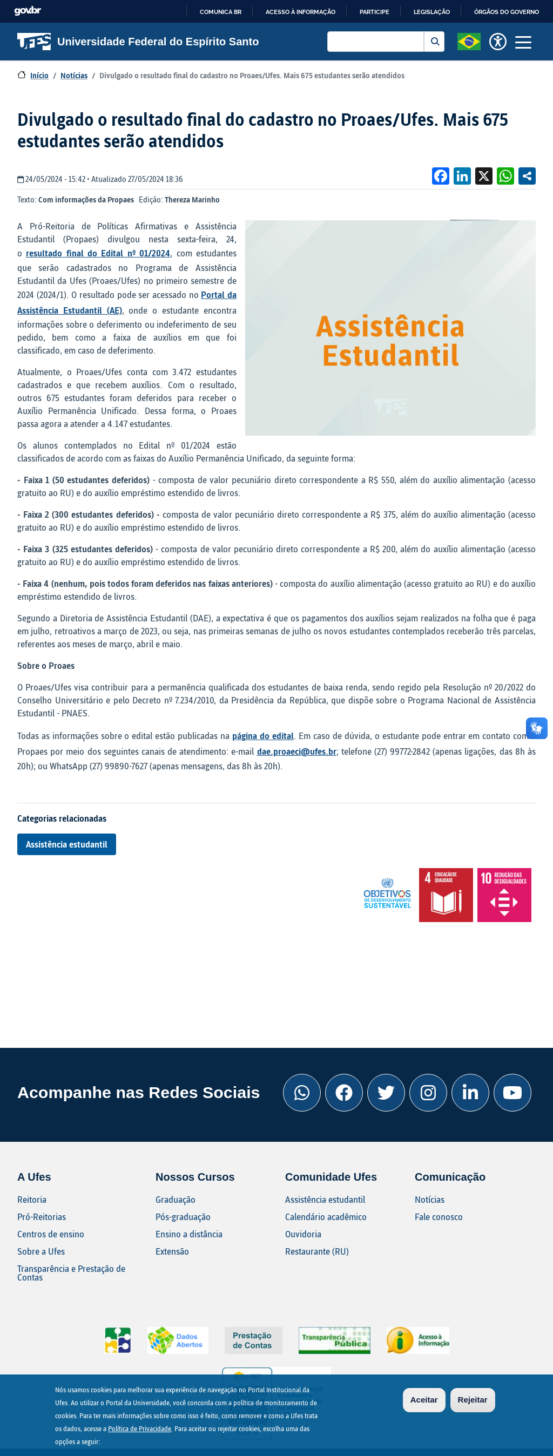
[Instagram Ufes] (428, 1092)
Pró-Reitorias (41, 1216)
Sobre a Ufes (41, 1251)
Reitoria (31, 1199)
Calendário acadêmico (326, 1216)
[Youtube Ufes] (512, 1092)
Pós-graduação (183, 1216)
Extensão (172, 1251)
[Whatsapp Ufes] (301, 1092)
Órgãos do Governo (506, 12)
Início (39, 75)
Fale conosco (439, 1216)
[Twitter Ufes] (386, 1092)
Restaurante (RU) (317, 1251)
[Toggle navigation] (523, 41)
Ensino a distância (189, 1234)
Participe (374, 12)
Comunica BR (220, 12)
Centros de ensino (50, 1234)
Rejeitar (473, 1401)
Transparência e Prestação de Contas (71, 1273)
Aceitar (424, 1401)
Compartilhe (527, 176)
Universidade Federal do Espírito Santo (138, 41)
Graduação (175, 1199)
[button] (469, 40)
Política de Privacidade (139, 1430)
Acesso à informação (300, 12)
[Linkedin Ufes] (470, 1092)
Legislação (432, 12)
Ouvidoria (303, 1234)
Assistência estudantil (66, 844)
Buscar (434, 41)
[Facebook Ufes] (344, 1092)
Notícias (73, 75)
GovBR (27, 11)
